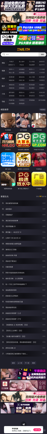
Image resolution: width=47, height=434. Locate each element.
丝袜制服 (21, 72)
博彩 (3, 63)
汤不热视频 (41, 100)
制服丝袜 (11, 80)
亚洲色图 (21, 85)
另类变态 (42, 80)
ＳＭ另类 (42, 72)
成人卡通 (32, 77)
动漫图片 (42, 85)
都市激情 (11, 92)
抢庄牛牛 (42, 65)
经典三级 (21, 80)
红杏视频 (11, 103)
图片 (3, 86)
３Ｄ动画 (42, 69)
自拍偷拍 (21, 69)
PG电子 (11, 61)
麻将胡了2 (12, 65)
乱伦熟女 (32, 80)
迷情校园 (11, 96)
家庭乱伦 (21, 92)
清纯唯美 (21, 88)
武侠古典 (42, 92)
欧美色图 (32, 85)
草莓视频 (32, 100)
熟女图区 (32, 88)
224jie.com (23, 49)
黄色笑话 (32, 96)
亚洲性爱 (11, 77)
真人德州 (21, 61)
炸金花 (22, 65)
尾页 (33, 363)
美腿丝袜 (11, 88)
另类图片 (42, 88)
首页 (13, 363)
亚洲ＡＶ (11, 69)
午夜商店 (21, 100)
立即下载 (37, 430)
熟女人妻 (11, 72)
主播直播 (32, 72)
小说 (3, 94)
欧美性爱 (42, 77)
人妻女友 (32, 92)
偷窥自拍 (11, 85)
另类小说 (21, 96)
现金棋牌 (32, 65)
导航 (3, 101)
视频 (3, 71)
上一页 (20, 363)
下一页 (27, 363)
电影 (3, 78)
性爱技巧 (42, 96)
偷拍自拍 (21, 77)
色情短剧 (21, 103)
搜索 (42, 54)
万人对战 (32, 61)
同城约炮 (11, 100)
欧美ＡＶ (32, 69)
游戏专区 (42, 61)
